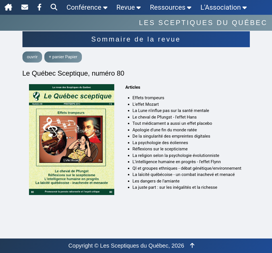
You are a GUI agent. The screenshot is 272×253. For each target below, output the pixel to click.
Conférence (87, 7)
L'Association (223, 7)
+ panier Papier (63, 56)
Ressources (170, 7)
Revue (129, 7)
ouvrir (32, 56)
